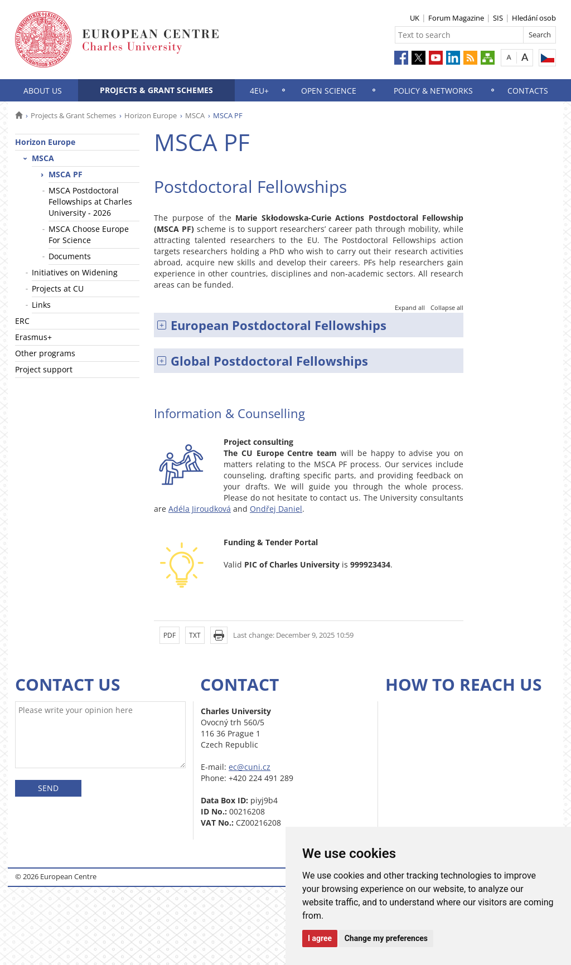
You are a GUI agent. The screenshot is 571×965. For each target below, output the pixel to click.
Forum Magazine (456, 18)
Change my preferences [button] (386, 938)
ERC (22, 321)
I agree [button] (320, 938)
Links (41, 304)
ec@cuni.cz (249, 767)
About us (42, 90)
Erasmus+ (33, 337)
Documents (70, 256)
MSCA (195, 115)
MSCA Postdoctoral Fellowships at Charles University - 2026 (90, 201)
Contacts (527, 90)
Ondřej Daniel (276, 508)
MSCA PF (66, 174)
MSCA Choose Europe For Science (89, 234)
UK (414, 18)
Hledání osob (534, 18)
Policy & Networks (433, 90)
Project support (43, 369)
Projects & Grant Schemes (156, 90)
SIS (498, 18)
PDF (169, 635)
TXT (195, 635)
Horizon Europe (150, 115)
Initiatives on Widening (75, 272)
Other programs (45, 353)
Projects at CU (58, 288)
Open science (328, 90)
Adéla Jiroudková (199, 508)
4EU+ (259, 90)
